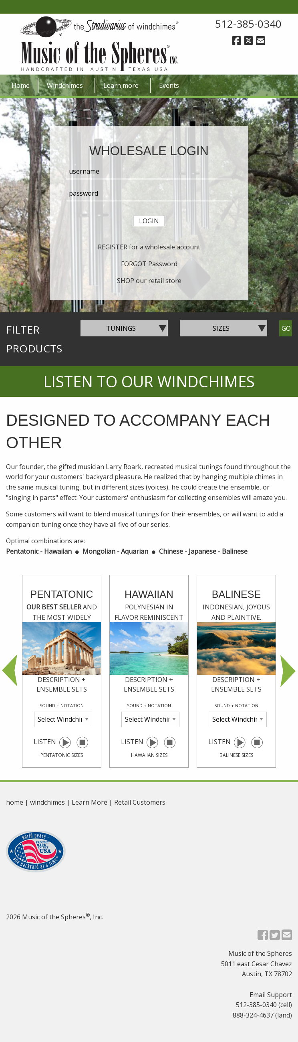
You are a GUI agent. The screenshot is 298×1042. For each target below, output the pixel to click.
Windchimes (65, 85)
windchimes (47, 802)
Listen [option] (61, 673)
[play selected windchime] (65, 741)
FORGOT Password (149, 263)
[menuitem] (20, 85)
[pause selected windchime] (82, 741)
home (14, 802)
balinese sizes (236, 755)
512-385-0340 (248, 23)
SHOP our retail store (149, 280)
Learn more (121, 85)
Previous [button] (10, 671)
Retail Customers (139, 802)
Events (169, 85)
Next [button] (288, 671)
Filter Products (34, 339)
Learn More (89, 802)
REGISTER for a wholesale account (149, 247)
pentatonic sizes (61, 755)
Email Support (271, 994)
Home (21, 85)
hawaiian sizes (149, 755)
